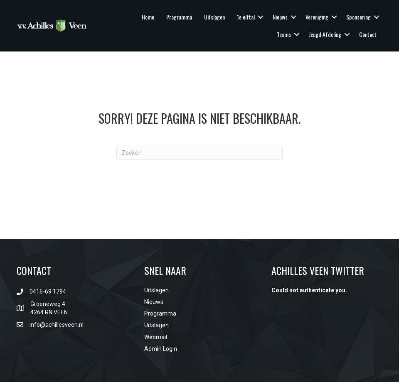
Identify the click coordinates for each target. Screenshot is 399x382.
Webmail (155, 337)
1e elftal (246, 16)
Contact (368, 34)
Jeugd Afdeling (325, 34)
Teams (284, 34)
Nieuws (280, 16)
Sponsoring (358, 16)
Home (148, 16)
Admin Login (160, 348)
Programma (179, 16)
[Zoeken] (199, 153)
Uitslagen (214, 16)
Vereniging (316, 16)
